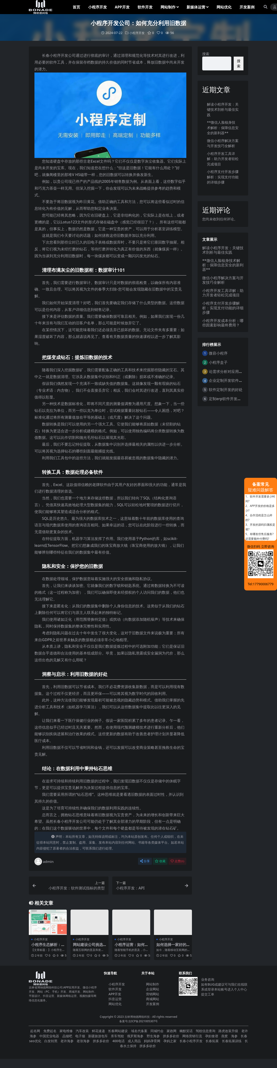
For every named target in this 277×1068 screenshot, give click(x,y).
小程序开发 (137, 33)
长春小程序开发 (191, 1040)
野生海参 (153, 1036)
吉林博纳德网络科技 (137, 1017)
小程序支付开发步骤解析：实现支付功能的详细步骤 (223, 176)
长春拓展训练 (232, 1040)
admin (44, 861)
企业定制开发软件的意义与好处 (235, 380)
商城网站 (152, 999)
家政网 (171, 1031)
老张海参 (83, 1040)
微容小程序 (218, 353)
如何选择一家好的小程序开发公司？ (171, 947)
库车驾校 (117, 1036)
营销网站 (152, 994)
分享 (145, 861)
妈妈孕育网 (152, 1040)
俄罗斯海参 (135, 1036)
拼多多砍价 (171, 1036)
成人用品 (134, 1040)
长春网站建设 (118, 1031)
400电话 (118, 1040)
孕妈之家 (169, 1040)
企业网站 (152, 989)
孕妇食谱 (211, 1036)
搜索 (205, 53)
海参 (234, 1036)
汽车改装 (82, 1031)
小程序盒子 (218, 362)
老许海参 (67, 1040)
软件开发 (115, 989)
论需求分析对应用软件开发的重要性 (239, 371)
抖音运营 (115, 999)
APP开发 (115, 994)
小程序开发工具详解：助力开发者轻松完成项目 (223, 158)
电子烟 (80, 1036)
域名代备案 (139, 1031)
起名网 (35, 1031)
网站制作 (152, 984)
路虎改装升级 (228, 1031)
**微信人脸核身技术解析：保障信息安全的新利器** (223, 127)
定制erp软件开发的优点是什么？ (236, 398)
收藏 (160, 861)
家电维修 (66, 1031)
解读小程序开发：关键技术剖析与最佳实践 (223, 109)
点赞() (177, 861)
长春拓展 (212, 1040)
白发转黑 (50, 1040)
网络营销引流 (192, 1036)
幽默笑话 (186, 1031)
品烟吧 (67, 1036)
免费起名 (49, 1031)
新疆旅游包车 (98, 1036)
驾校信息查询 (205, 1031)
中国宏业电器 (49, 1036)
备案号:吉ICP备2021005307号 (138, 1021)
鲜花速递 (98, 1031)
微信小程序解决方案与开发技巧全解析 (222, 280)
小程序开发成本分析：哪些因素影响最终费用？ (222, 322)
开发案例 (152, 1004)
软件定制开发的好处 (226, 389)
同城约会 (157, 1031)
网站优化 (115, 1004)
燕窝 (224, 1036)
